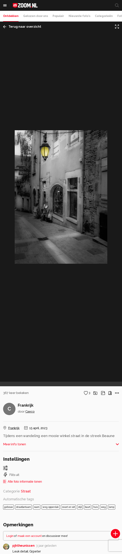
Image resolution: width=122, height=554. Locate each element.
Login (10, 535)
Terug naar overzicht (22, 26)
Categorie (17, 491)
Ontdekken (11, 16)
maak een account (30, 535)
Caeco (30, 411)
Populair (58, 16)
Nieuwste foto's (79, 16)
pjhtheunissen (23, 545)
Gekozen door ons (35, 16)
